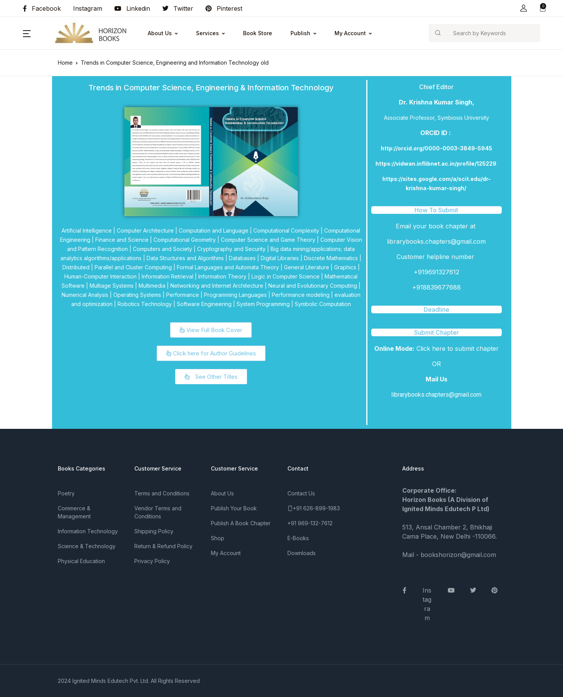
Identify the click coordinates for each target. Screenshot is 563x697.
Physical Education (81, 561)
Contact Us (301, 493)
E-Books (298, 538)
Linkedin (132, 8)
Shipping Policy (153, 531)
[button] (523, 8)
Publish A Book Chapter (241, 523)
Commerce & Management (74, 512)
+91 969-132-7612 (310, 523)
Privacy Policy (152, 561)
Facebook (42, 8)
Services (207, 33)
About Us (160, 33)
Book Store (257, 33)
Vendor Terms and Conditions (157, 512)
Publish (300, 33)
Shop (217, 538)
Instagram (87, 8)
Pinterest (224, 8)
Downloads (301, 553)
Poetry (66, 493)
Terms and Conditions (161, 493)
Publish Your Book (234, 508)
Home (65, 62)
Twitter (177, 8)
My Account (350, 33)
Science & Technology (87, 546)
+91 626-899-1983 (316, 508)
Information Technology (88, 531)
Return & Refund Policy (163, 546)
